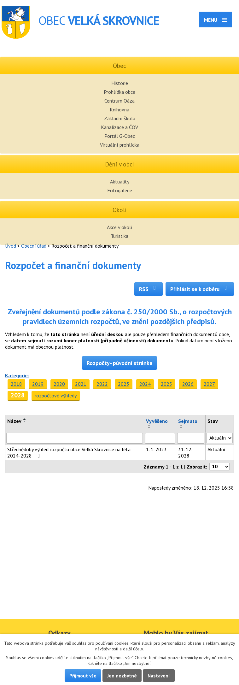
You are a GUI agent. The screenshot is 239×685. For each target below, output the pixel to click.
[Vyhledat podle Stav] (220, 438)
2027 (209, 384)
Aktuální (216, 449)
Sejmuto (187, 421)
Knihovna (119, 109)
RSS (148, 289)
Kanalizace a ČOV (119, 127)
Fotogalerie (119, 190)
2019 (38, 384)
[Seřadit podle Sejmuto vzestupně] (181, 425)
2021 (80, 384)
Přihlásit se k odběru (199, 289)
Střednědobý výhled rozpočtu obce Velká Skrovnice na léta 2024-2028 (69, 452)
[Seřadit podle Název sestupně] (24, 421)
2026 (188, 384)
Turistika (119, 236)
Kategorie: (17, 375)
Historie (119, 83)
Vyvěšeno (157, 421)
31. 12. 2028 (185, 452)
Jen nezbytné (122, 675)
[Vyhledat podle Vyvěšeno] (160, 438)
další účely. (133, 649)
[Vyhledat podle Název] (74, 438)
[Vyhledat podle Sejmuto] (191, 438)
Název (14, 421)
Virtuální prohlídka (119, 145)
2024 (145, 384)
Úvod (10, 246)
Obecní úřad (33, 246)
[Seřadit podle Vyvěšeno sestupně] (149, 428)
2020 (59, 384)
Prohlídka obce (119, 92)
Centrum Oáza (119, 101)
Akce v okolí (119, 227)
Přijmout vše (82, 675)
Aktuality (119, 181)
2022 (102, 384)
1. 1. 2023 (156, 449)
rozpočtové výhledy (56, 395)
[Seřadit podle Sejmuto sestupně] (181, 428)
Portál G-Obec (119, 136)
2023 (123, 384)
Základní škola (119, 118)
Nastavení (159, 675)
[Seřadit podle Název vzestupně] (24, 419)
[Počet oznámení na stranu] (219, 466)
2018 (16, 384)
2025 (166, 384)
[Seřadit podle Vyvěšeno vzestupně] (149, 425)
